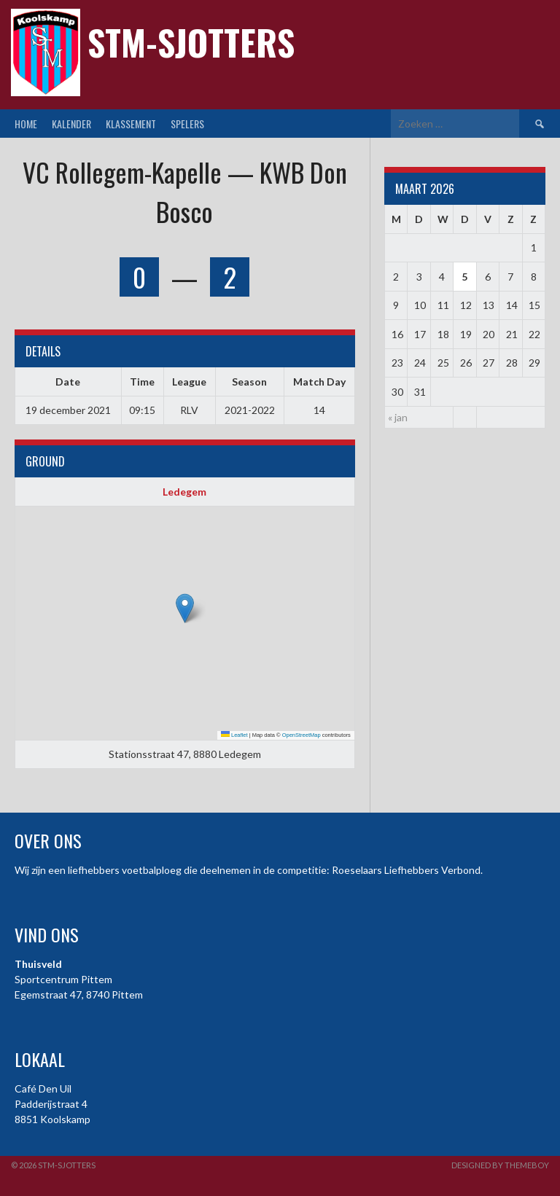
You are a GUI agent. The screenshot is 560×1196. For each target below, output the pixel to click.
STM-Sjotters (191, 42)
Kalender (71, 123)
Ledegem (184, 491)
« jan (398, 417)
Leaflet (234, 735)
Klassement (131, 123)
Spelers (187, 123)
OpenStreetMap (301, 735)
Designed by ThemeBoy (500, 1165)
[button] (185, 608)
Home (26, 123)
